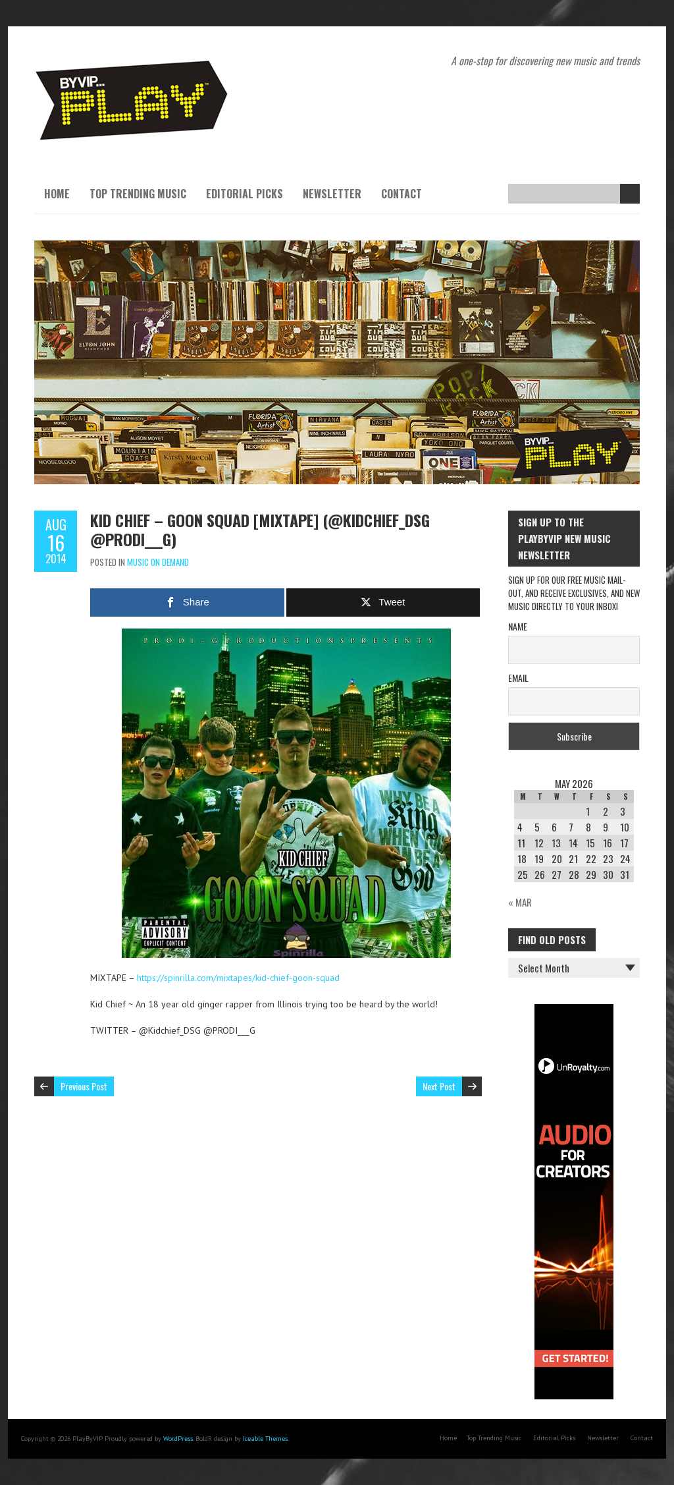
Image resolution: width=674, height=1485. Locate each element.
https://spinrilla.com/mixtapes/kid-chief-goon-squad (238, 978)
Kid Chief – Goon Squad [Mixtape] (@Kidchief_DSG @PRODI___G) (260, 529)
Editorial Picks (244, 194)
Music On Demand (158, 562)
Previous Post (84, 1086)
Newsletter (332, 194)
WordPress (178, 1438)
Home (57, 194)
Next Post (439, 1086)
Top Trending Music (138, 194)
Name (517, 626)
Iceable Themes (265, 1438)
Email (518, 678)
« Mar (520, 902)
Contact (401, 194)
